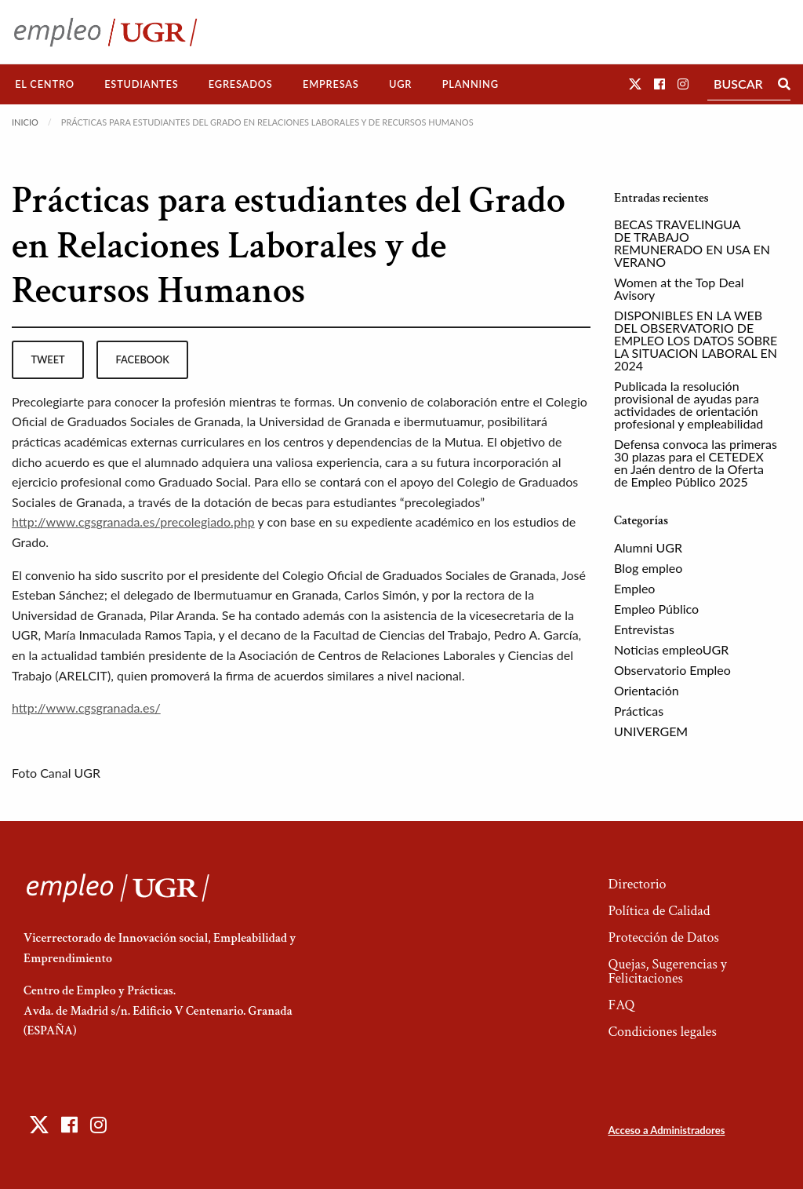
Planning (470, 84)
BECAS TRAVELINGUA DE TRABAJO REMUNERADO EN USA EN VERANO (692, 243)
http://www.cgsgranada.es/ (86, 707)
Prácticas (638, 710)
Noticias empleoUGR (671, 649)
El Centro (44, 84)
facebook (142, 359)
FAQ (621, 1005)
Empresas (331, 84)
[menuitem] (44, 84)
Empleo (634, 588)
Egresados (241, 84)
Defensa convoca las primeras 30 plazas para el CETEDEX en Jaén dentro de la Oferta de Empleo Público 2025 (695, 462)
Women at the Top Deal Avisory (679, 288)
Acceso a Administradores (666, 1130)
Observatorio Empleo (672, 669)
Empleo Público (656, 608)
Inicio (25, 122)
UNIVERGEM (651, 731)
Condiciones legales (662, 1032)
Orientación (646, 690)
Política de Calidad (659, 911)
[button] (635, 84)
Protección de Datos (663, 937)
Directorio (637, 884)
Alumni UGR (648, 547)
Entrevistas (644, 629)
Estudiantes (141, 84)
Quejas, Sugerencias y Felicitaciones (667, 971)
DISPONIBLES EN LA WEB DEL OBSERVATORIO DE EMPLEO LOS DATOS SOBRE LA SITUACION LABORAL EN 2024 (695, 340)
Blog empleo (648, 567)
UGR (400, 84)
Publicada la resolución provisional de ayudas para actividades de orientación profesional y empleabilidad (688, 404)
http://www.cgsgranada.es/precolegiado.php (133, 521)
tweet (47, 359)
